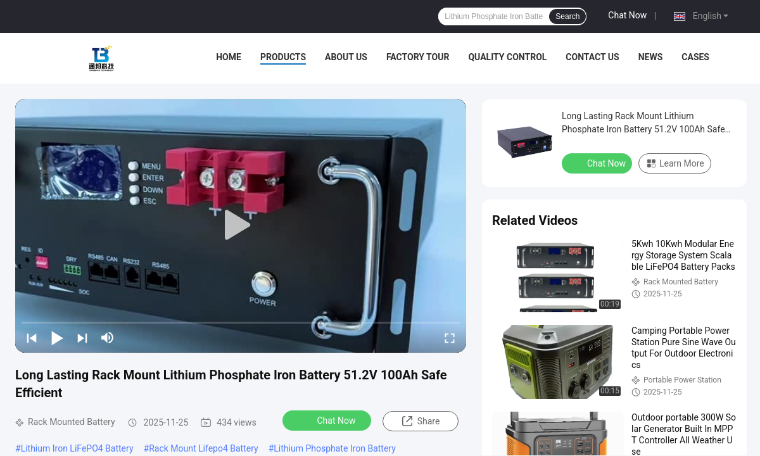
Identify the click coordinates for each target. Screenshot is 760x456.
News (650, 57)
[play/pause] (57, 337)
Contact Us (592, 57)
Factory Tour (418, 57)
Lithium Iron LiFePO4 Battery (77, 448)
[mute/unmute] (107, 337)
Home (228, 57)
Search (567, 16)
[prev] (31, 337)
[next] (82, 337)
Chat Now (627, 15)
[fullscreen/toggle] (449, 337)
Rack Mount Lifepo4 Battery (203, 448)
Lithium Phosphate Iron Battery (335, 448)
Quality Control (507, 57)
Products (283, 57)
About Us (346, 57)
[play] (240, 225)
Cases (695, 57)
